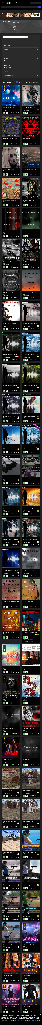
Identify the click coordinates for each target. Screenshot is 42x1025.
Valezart (5, 110)
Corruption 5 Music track (28, 200)
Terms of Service (20, 1020)
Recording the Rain (7, 883)
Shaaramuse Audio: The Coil (29, 508)
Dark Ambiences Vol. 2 (8, 728)
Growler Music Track (8, 261)
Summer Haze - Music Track (10, 632)
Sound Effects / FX (14, 27)
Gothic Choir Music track (9, 292)
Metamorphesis (26, 138)
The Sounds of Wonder (28, 667)
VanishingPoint (7, 793)
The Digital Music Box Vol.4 (29, 169)
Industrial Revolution (8, 913)
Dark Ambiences (26, 759)
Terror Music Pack (7, 759)
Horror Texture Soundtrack (29, 107)
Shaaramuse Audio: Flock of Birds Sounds (13, 447)
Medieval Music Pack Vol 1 (9, 821)
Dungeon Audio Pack (8, 790)
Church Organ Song (27, 261)
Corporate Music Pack (8, 667)
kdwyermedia (26, 110)
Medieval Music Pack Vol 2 (29, 821)
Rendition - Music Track (28, 570)
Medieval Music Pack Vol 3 (29, 790)
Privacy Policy (4, 1021)
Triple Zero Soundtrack (8, 169)
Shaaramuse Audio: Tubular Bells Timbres (13, 416)
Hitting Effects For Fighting (9, 323)
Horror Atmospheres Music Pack (10, 697)
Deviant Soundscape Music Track (11, 601)
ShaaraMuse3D (27, 326)
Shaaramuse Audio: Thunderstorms (11, 570)
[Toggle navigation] (3, 3)
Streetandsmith (27, 172)
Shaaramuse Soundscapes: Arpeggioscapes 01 (14, 478)
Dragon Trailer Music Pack (29, 697)
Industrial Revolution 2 (28, 883)
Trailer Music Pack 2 (27, 975)
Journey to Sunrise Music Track (30, 292)
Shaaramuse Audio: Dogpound (10, 539)
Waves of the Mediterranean (9, 944)
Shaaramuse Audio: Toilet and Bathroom (12, 354)
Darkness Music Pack (8, 975)
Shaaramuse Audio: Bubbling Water (31, 354)
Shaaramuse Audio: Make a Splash (11, 508)
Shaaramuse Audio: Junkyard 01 (30, 539)
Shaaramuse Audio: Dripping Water (11, 385)
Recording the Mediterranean (29, 852)
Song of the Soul (7, 231)
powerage (26, 635)
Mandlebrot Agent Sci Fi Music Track (11, 138)
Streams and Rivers (27, 913)
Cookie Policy (34, 1020)
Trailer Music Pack (27, 1006)
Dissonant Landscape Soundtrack (31, 478)
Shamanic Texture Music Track (30, 231)
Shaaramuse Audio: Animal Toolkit (31, 323)
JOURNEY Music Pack (8, 107)
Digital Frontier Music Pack (29, 944)
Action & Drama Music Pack (9, 1006)
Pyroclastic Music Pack (28, 728)
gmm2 (5, 731)
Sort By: (32, 82)
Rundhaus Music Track (28, 601)
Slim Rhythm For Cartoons (9, 200)
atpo (5, 202)
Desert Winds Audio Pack (9, 852)
